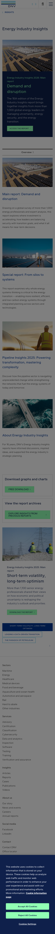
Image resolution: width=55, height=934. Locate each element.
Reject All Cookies (27, 917)
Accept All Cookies (27, 909)
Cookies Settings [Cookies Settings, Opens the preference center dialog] (27, 926)
